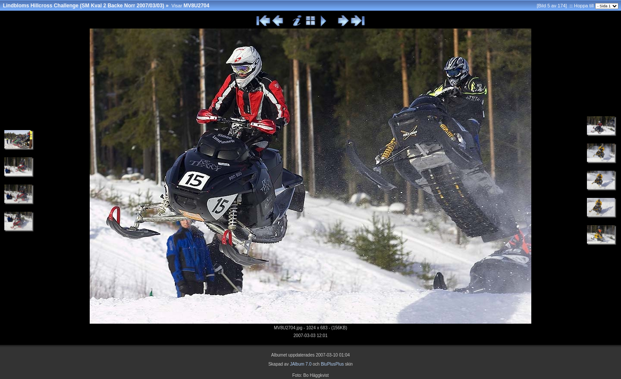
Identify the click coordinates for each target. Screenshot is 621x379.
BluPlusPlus (332, 364)
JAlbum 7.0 (300, 364)
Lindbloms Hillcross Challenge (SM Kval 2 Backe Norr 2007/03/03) (83, 6)
